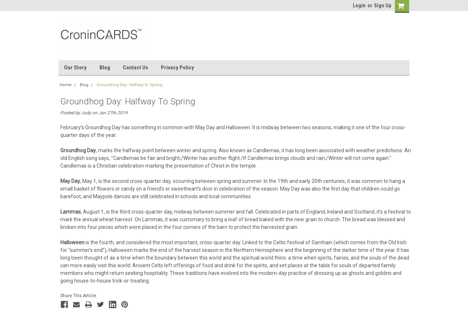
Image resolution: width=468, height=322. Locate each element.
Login (359, 5)
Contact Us (135, 67)
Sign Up (382, 5)
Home (66, 85)
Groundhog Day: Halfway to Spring (129, 85)
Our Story (75, 67)
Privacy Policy (177, 67)
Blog (104, 67)
